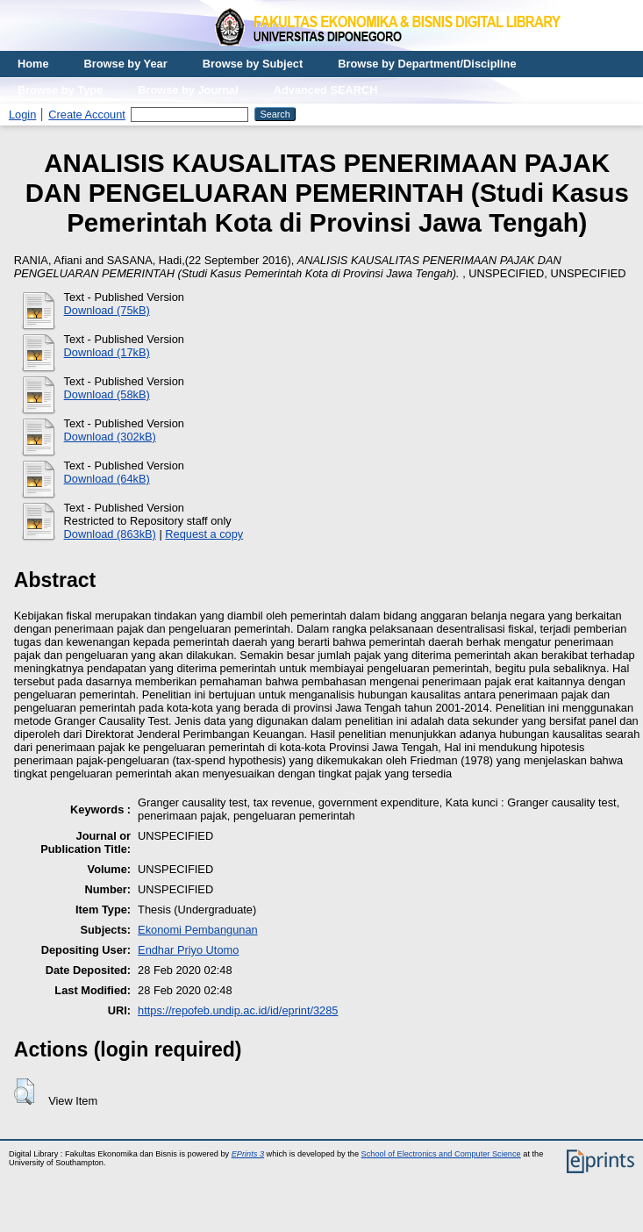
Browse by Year (126, 63)
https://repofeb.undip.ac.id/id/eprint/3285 (238, 1010)
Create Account (86, 114)
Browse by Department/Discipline (427, 63)
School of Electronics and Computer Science (441, 1154)
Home (33, 63)
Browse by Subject (253, 63)
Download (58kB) (107, 394)
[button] (24, 1091)
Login (22, 114)
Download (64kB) (107, 478)
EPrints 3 (248, 1154)
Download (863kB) (110, 534)
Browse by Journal (188, 90)
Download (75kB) (107, 310)
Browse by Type (60, 90)
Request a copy (204, 534)
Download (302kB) (110, 436)
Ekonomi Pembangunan (198, 929)
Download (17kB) (107, 352)
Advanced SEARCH (326, 90)
